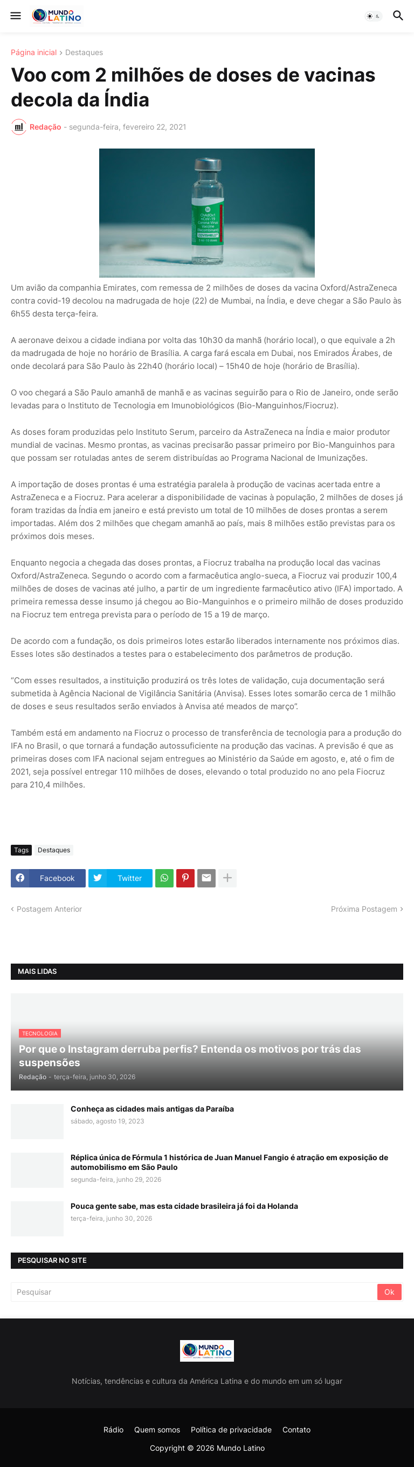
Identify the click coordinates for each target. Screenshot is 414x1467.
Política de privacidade (231, 1429)
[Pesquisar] (194, 1292)
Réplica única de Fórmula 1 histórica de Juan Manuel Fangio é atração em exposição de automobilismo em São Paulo (229, 1162)
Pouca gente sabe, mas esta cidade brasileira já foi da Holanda (184, 1205)
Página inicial (34, 53)
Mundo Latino (241, 1447)
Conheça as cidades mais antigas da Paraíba (152, 1108)
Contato (296, 1429)
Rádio (113, 1429)
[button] (15, 16)
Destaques (84, 53)
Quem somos (157, 1429)
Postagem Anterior (49, 908)
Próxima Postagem (364, 908)
